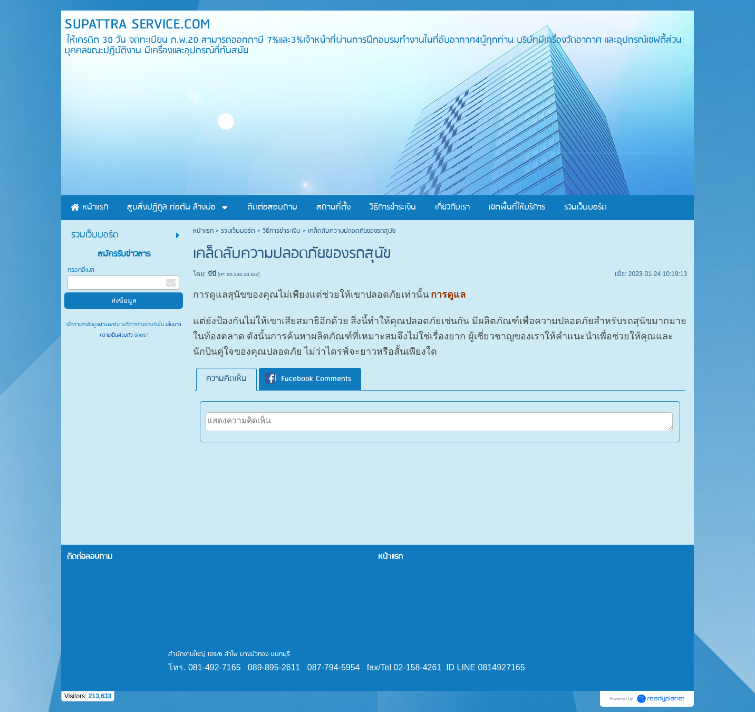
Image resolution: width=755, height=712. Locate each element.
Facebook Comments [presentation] (308, 379)
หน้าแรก (203, 230)
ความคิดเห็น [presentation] (226, 379)
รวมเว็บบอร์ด (238, 230)
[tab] (226, 379)
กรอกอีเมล (80, 270)
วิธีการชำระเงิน (282, 230)
